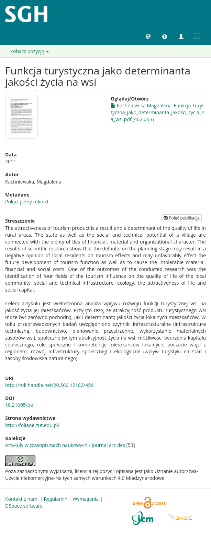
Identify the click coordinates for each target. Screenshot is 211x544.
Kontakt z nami (21, 499)
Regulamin (55, 499)
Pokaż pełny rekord (26, 201)
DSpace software (24, 505)
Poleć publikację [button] (182, 218)
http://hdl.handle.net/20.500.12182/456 (49, 385)
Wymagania (86, 499)
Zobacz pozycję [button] (29, 51)
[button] (148, 36)
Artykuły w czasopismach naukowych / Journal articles (65, 445)
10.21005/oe (19, 405)
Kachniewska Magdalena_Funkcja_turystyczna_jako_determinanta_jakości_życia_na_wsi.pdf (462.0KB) (157, 112)
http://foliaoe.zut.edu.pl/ (32, 425)
